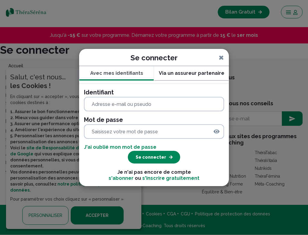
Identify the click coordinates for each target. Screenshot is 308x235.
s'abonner (121, 178)
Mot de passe (103, 119)
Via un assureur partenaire (191, 73)
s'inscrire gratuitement (170, 178)
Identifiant (99, 92)
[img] (217, 131)
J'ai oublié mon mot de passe (120, 147)
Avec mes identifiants (116, 73)
